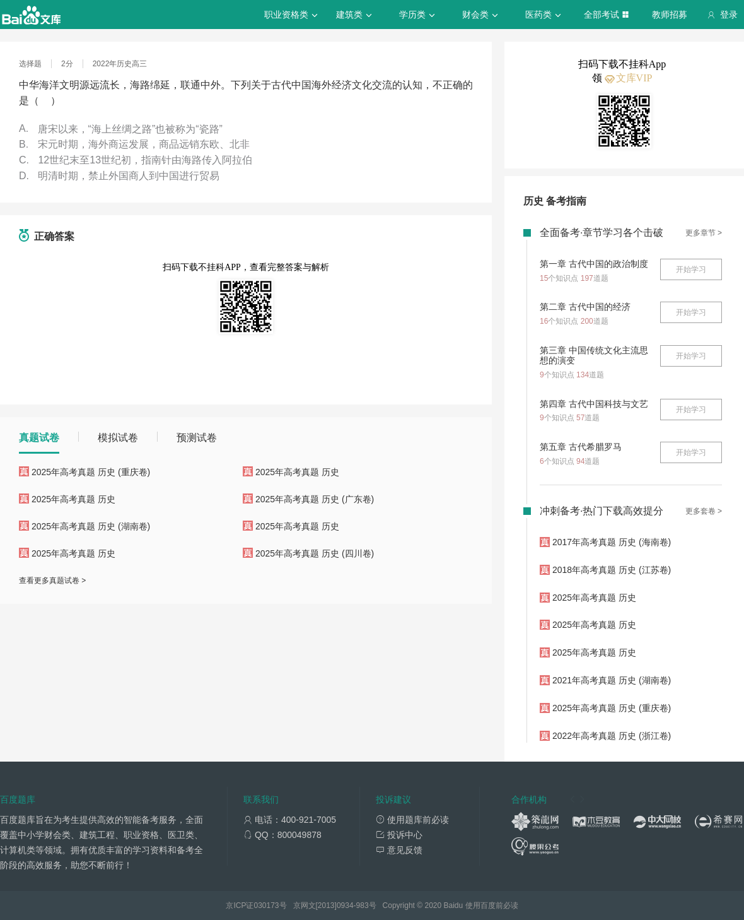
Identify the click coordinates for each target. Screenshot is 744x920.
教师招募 (669, 14)
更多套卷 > (703, 511)
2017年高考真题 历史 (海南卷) (611, 542)
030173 (266, 905)
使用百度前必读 (491, 905)
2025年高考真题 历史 (297, 472)
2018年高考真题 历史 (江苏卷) (611, 570)
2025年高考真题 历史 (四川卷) (314, 553)
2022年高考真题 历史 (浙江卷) (611, 736)
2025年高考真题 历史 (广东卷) (314, 499)
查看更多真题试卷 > (52, 580)
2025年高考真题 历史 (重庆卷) (91, 472)
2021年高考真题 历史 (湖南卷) (611, 680)
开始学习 (691, 269)
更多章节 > (703, 232)
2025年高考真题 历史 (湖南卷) (91, 526)
